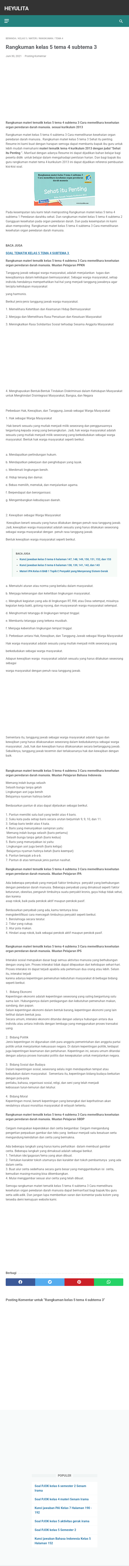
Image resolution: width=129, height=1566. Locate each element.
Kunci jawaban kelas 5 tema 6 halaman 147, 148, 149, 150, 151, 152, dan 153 (65, 556)
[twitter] (50, 1278)
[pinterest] (79, 1278)
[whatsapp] (108, 1278)
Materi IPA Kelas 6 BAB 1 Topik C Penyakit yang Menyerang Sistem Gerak (64, 567)
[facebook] (20, 1278)
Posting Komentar (35, 52)
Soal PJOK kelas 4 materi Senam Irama (62, 1498)
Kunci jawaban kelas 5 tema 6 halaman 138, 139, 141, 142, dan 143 (60, 561)
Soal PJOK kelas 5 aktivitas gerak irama (62, 1520)
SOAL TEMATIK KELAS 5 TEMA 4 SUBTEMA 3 (38, 249)
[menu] (8, 16)
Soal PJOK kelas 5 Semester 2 (55, 1529)
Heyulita (18, 5)
